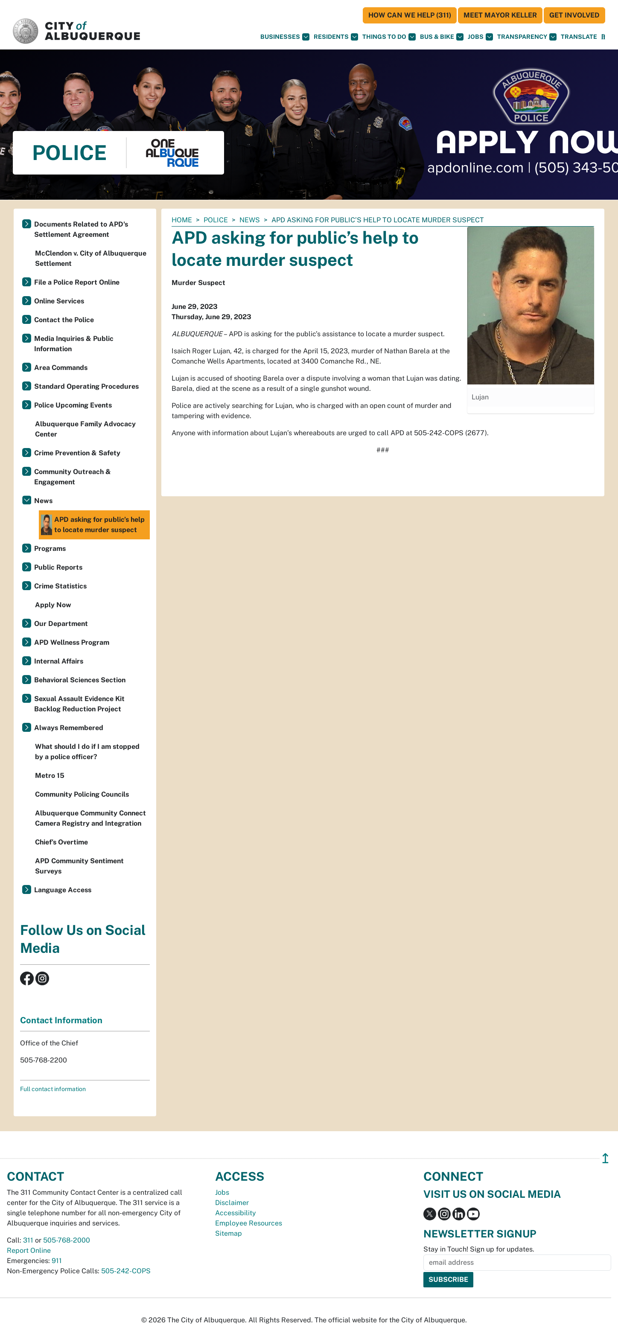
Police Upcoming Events (73, 405)
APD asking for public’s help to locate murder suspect (93, 525)
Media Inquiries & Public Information (74, 344)
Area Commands (60, 368)
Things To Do (389, 37)
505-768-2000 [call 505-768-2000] (66, 1240)
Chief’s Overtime (61, 842)
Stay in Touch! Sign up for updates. (478, 1249)
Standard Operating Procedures (86, 386)
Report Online (29, 1250)
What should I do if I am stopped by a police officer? (87, 751)
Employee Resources (248, 1223)
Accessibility (235, 1213)
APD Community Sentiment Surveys (79, 866)
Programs (50, 548)
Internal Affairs (58, 661)
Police (216, 220)
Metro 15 (49, 775)
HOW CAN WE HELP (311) (409, 15)
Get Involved (574, 15)
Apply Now (53, 605)
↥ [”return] (605, 1158)
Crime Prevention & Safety (77, 453)
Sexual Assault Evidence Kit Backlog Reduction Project (79, 704)
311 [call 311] (28, 1240)
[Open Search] (603, 37)
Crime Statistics (60, 586)
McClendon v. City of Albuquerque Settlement (90, 258)
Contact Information (61, 1020)
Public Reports (58, 567)
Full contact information (53, 1089)
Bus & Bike (442, 37)
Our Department (61, 624)
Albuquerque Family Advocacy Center (85, 429)
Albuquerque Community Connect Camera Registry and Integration (90, 818)
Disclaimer (232, 1203)
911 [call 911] (57, 1261)
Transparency (527, 37)
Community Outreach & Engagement (72, 477)
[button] (579, 37)
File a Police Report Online (77, 282)
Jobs (480, 37)
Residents (336, 37)
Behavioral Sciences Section (79, 680)
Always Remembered (68, 728)
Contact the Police (64, 320)
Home (182, 220)
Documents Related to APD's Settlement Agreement (81, 229)
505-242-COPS (126, 1271)
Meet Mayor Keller (500, 15)
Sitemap (228, 1233)
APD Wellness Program (71, 642)
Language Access (62, 890)
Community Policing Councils (82, 794)
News (249, 220)
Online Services (59, 301)
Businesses (284, 37)
